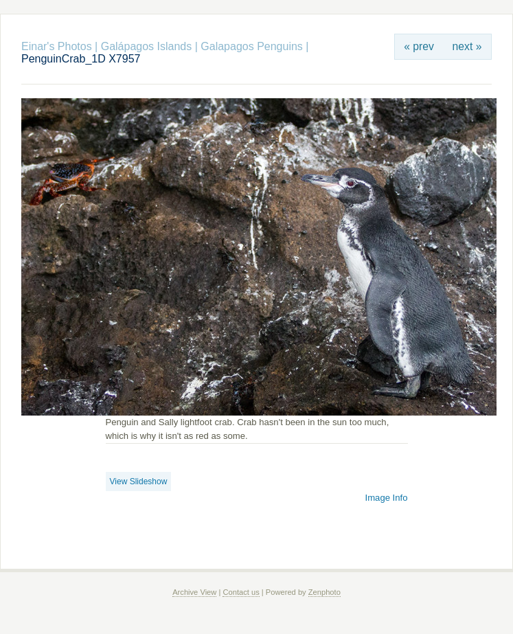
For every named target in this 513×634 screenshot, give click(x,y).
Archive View (194, 592)
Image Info (386, 498)
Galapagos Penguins (252, 46)
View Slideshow (139, 481)
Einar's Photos (56, 46)
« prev (419, 46)
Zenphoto (324, 592)
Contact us (241, 592)
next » (467, 46)
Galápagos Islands (146, 46)
